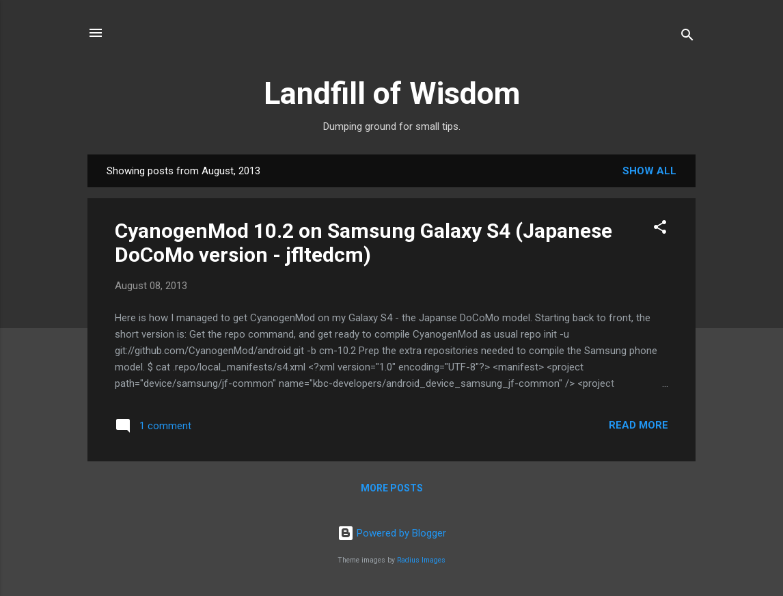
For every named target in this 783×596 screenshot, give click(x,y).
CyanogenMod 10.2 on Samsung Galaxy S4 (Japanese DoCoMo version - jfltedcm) (363, 243)
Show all (649, 171)
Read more (638, 425)
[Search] (687, 37)
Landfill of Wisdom (392, 93)
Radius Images (421, 560)
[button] (660, 229)
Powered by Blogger (392, 533)
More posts (392, 488)
